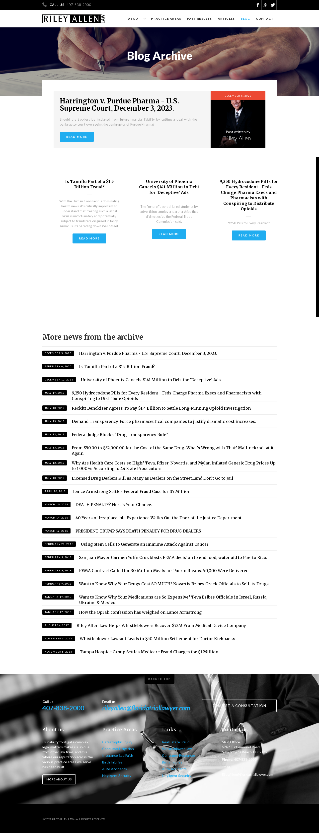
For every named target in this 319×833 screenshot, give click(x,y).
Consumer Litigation (118, 749)
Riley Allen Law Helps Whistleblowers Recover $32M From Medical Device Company (161, 625)
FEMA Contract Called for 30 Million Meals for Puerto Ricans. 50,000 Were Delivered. (164, 570)
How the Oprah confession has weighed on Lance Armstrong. (141, 612)
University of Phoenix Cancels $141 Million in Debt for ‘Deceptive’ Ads (169, 187)
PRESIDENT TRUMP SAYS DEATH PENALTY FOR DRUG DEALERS (138, 531)
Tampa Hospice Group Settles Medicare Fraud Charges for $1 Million (149, 651)
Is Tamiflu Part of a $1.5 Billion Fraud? (89, 184)
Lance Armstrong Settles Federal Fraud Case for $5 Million (131, 491)
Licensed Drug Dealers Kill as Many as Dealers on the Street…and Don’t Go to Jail (152, 478)
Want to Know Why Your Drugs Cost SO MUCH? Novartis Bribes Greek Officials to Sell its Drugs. (174, 583)
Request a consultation (239, 705)
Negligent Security (116, 775)
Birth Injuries (112, 762)
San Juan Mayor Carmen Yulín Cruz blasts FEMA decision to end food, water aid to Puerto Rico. (173, 557)
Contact (265, 18)
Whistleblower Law (177, 749)
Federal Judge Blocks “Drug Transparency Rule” (120, 434)
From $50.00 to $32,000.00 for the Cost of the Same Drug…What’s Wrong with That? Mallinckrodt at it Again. (173, 450)
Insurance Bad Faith (117, 755)
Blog (245, 18)
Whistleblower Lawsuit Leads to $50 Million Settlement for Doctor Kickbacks (157, 638)
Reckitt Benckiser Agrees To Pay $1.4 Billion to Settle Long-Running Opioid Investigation (161, 408)
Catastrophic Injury (117, 742)
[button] (136, 18)
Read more (76, 136)
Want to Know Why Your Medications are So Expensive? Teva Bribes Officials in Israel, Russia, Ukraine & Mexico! (173, 600)
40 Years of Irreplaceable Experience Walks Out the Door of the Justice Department (158, 517)
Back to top (159, 679)
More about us (59, 779)
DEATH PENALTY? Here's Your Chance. (114, 504)
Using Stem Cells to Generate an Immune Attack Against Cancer (145, 544)
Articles (226, 18)
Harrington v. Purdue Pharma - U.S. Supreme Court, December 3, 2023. (119, 104)
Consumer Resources (179, 755)
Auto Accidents (114, 769)
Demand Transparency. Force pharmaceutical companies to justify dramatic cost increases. (164, 421)
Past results (199, 18)
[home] (73, 16)
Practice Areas (166, 18)
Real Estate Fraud (175, 742)
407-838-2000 (63, 708)
